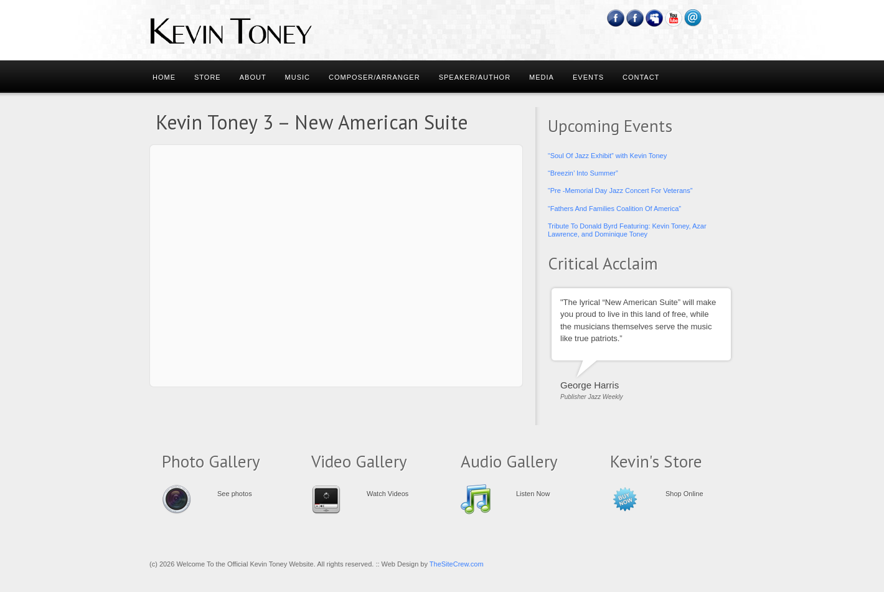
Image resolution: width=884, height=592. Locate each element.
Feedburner (635, 18)
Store (207, 77)
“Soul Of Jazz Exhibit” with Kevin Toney (607, 155)
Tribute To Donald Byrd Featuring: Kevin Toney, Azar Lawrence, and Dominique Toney (627, 230)
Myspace (655, 18)
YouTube (674, 18)
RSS (712, 18)
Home (164, 77)
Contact (641, 77)
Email (693, 18)
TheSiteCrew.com (457, 564)
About (253, 77)
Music (297, 77)
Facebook (616, 18)
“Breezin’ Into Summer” (583, 173)
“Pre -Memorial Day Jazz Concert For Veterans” (620, 190)
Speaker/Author (474, 77)
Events (588, 77)
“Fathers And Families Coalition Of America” (614, 208)
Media (541, 77)
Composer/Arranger (374, 77)
